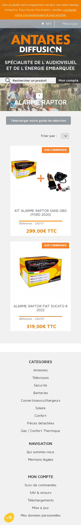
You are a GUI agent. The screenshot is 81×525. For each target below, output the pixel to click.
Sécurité (40, 385)
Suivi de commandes (40, 485)
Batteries (40, 393)
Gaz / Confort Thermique (40, 431)
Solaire (40, 408)
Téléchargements (40, 500)
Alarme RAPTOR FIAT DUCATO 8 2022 (40, 308)
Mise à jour (67, 23)
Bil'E (47, 23)
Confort (40, 415)
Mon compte (40, 476)
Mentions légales (40, 459)
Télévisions (40, 378)
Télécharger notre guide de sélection (38, 120)
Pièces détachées (40, 423)
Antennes (40, 370)
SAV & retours (40, 492)
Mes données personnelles (40, 515)
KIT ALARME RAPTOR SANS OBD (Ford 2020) (40, 212)
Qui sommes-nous (40, 452)
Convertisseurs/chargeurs (40, 400)
